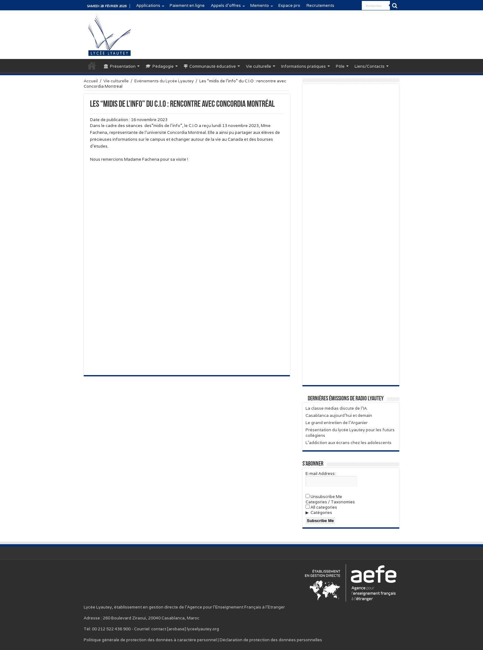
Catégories (321, 512)
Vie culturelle (258, 66)
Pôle (340, 66)
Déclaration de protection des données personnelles (271, 640)
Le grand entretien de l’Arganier (337, 422)
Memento (259, 5)
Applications (148, 5)
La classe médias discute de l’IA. (337, 408)
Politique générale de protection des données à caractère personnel (150, 640)
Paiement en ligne (187, 5)
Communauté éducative (210, 66)
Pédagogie (160, 66)
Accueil (92, 65)
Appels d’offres (226, 5)
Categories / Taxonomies (330, 502)
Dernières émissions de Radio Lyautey (346, 399)
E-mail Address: (321, 473)
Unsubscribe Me (324, 496)
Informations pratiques (303, 66)
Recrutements (320, 5)
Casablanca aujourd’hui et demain (339, 415)
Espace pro (289, 5)
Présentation (120, 66)
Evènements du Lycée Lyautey (164, 81)
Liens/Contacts (370, 66)
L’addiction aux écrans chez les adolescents (348, 442)
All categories (321, 507)
